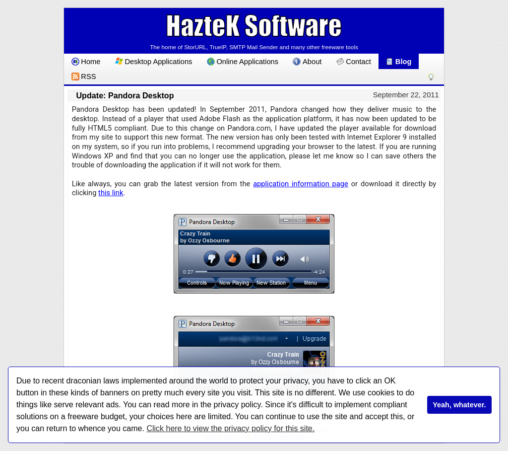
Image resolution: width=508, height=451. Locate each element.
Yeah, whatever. (459, 405)
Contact (353, 62)
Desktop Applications (153, 62)
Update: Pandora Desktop (125, 95)
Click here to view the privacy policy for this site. (230, 428)
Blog (398, 62)
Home (86, 62)
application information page (300, 183)
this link (110, 192)
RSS (83, 76)
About (307, 62)
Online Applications (242, 62)
